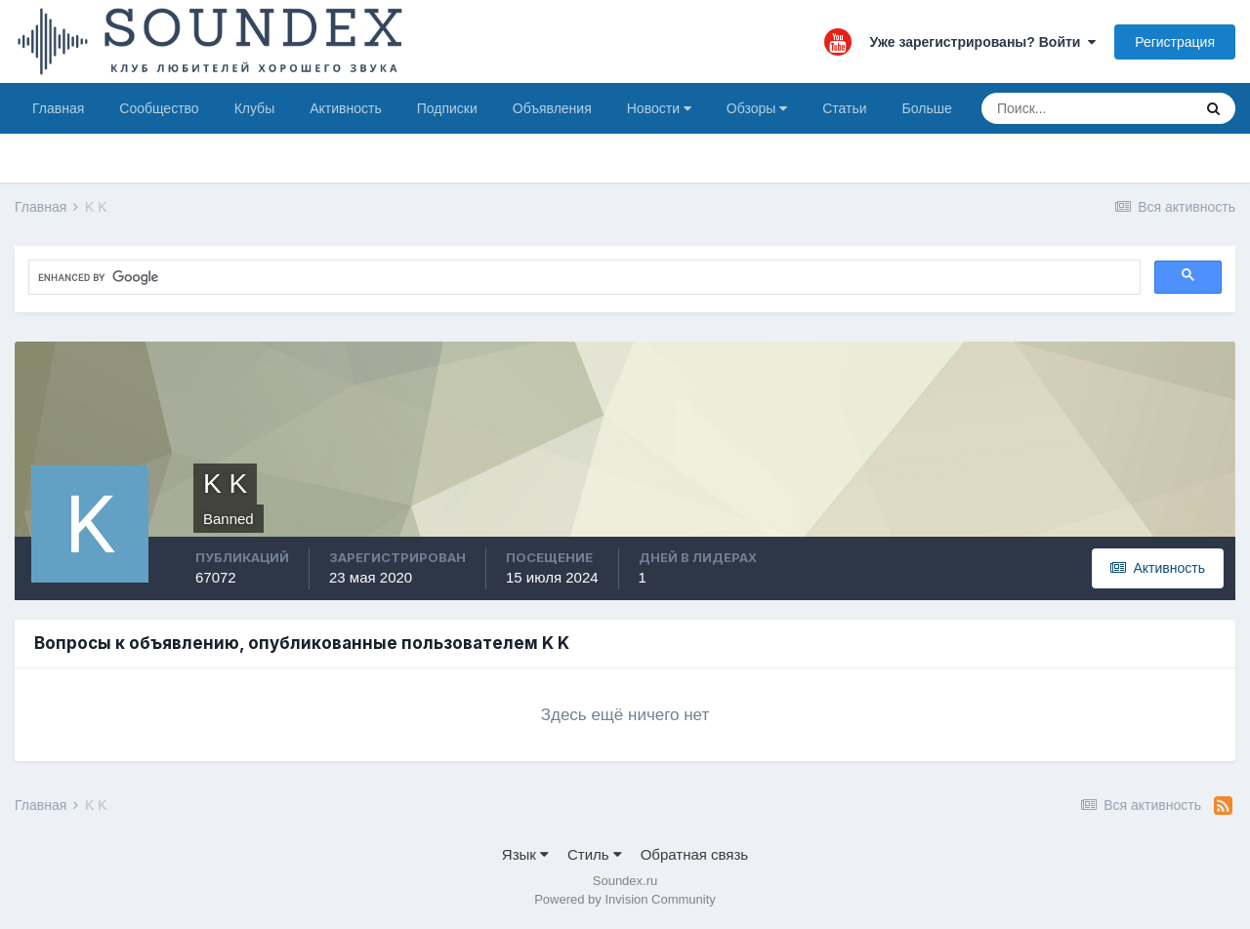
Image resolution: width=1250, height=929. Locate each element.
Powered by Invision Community (625, 899)
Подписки (447, 108)
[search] (209, 278)
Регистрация (1175, 42)
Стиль (594, 854)
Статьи (844, 108)
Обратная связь (695, 854)
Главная (58, 108)
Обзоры (757, 108)
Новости (659, 108)
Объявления (552, 108)
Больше (927, 108)
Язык (525, 854)
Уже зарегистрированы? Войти (983, 42)
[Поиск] (1086, 108)
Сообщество (158, 108)
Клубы (254, 108)
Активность (346, 108)
